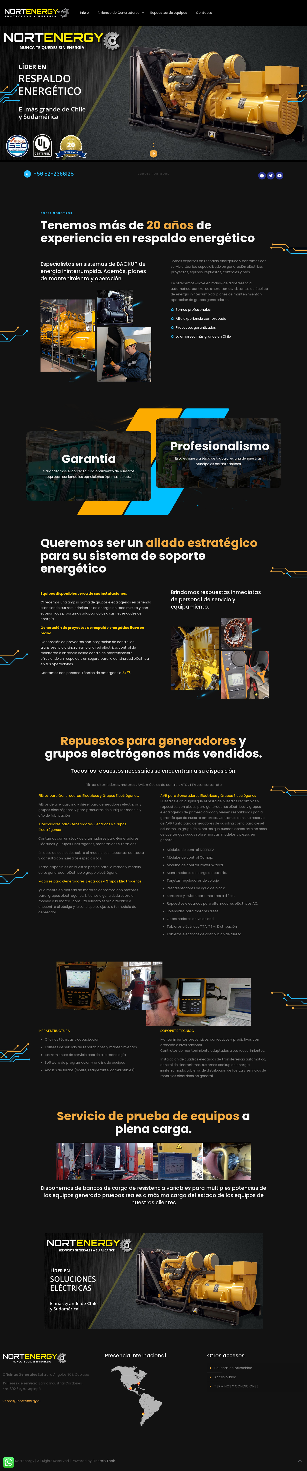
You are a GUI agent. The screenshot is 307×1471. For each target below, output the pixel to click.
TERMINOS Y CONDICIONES (236, 1386)
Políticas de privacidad (233, 1367)
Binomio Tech (104, 1460)
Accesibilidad (225, 1377)
